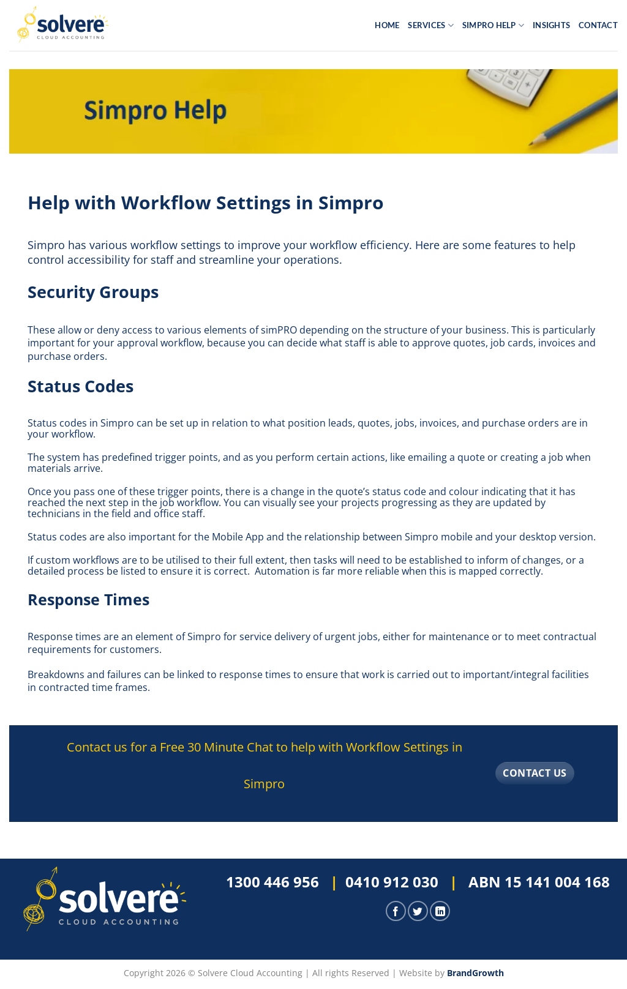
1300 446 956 (272, 881)
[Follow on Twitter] (418, 911)
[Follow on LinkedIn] (440, 911)
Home (387, 25)
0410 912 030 (391, 881)
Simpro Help (493, 25)
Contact (598, 25)
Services (431, 25)
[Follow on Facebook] (396, 911)
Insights (551, 25)
